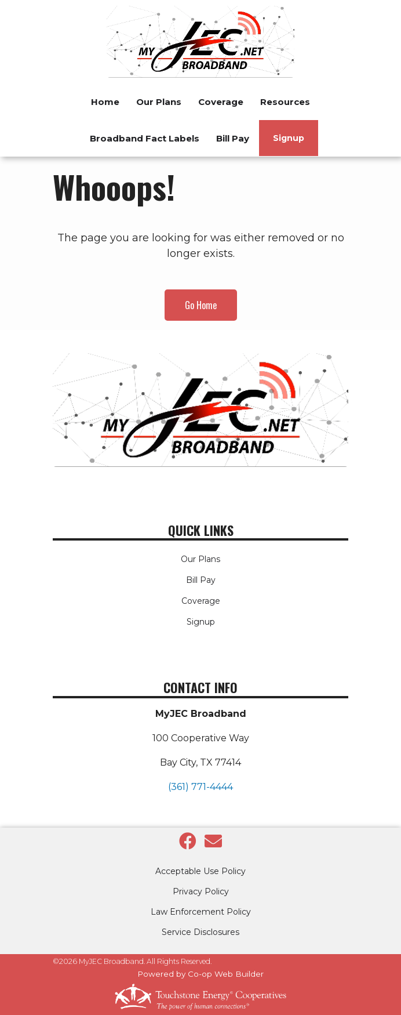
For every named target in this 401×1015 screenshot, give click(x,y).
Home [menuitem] (105, 101)
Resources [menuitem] (285, 101)
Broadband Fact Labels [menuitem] (144, 138)
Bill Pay (201, 580)
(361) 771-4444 (200, 786)
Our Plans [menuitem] (158, 101)
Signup (201, 622)
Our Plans (200, 559)
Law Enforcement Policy (201, 912)
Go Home (201, 305)
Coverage (200, 601)
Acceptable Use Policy (200, 871)
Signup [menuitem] (288, 138)
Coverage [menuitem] (220, 101)
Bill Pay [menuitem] (232, 138)
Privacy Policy (201, 891)
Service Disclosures (200, 932)
